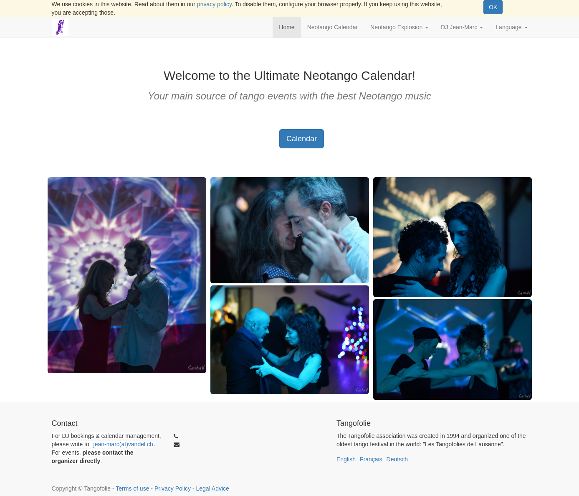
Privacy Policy (172, 488)
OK (493, 7)
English (346, 459)
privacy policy (214, 4)
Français (371, 459)
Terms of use (132, 488)
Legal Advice (212, 488)
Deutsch (397, 459)
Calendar (301, 139)
